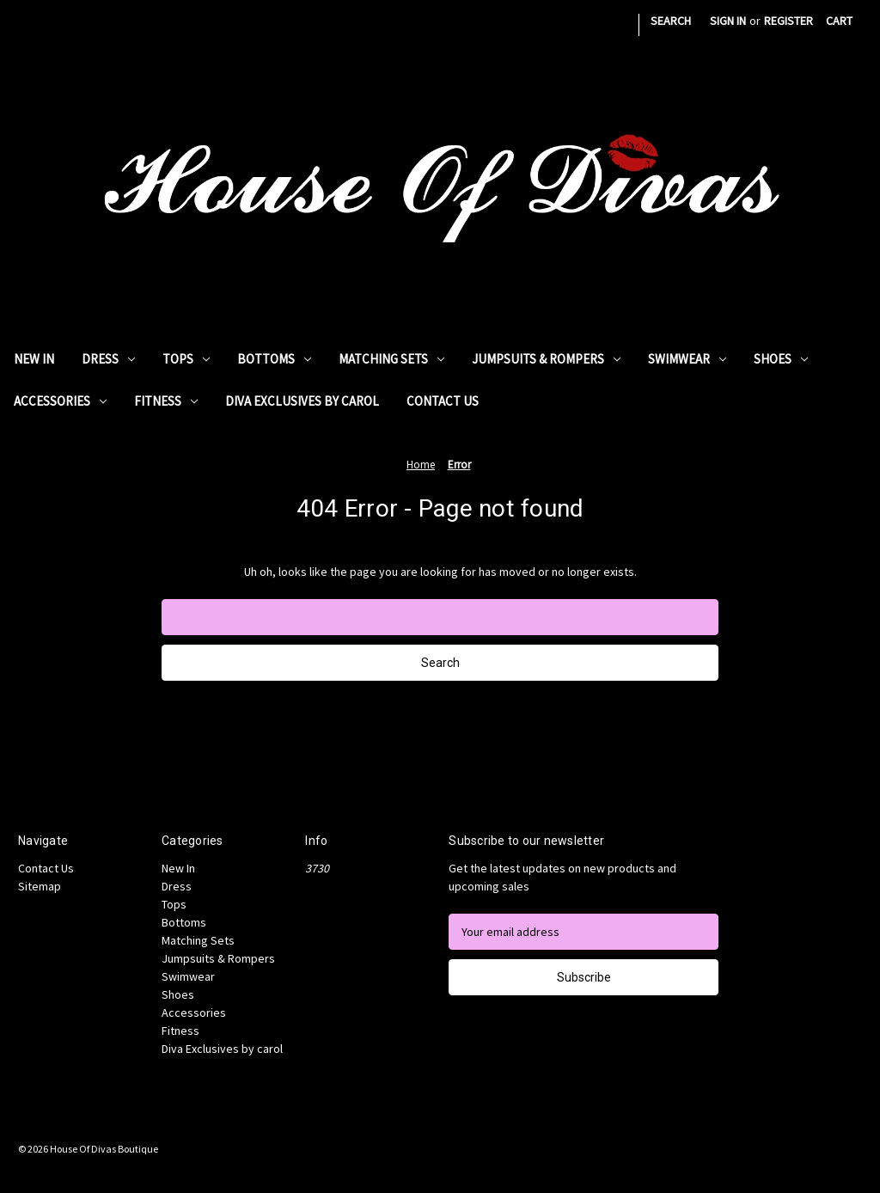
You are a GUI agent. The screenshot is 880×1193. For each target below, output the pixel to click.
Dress (108, 359)
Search (671, 20)
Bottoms (274, 359)
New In (34, 359)
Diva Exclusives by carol (302, 401)
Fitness (166, 401)
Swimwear (687, 359)
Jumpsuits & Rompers (546, 359)
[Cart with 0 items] (839, 21)
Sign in (728, 20)
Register (788, 20)
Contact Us (442, 401)
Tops (186, 359)
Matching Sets (391, 359)
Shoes (781, 359)
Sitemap (39, 886)
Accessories (60, 401)
